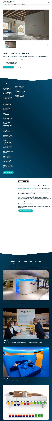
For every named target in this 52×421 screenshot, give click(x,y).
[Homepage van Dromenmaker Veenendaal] (10, 2)
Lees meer (5, 57)
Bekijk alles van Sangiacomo (25, 210)
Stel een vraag (18, 67)
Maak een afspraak (8, 67)
